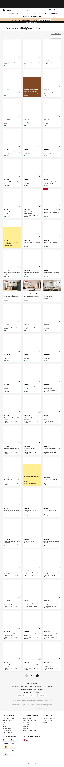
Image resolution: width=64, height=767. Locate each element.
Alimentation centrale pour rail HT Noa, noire (31, 443)
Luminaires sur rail (20, 18)
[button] (19, 50)
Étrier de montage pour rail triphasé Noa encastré (12, 504)
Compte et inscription (7, 726)
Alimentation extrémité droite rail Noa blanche (32, 56)
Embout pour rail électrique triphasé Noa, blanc (51, 56)
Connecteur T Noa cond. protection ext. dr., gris (12, 206)
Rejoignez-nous (26, 720)
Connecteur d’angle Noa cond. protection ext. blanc (50, 381)
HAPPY (45, 14)
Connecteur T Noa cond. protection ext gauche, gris (31, 267)
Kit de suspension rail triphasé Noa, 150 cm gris (51, 321)
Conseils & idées (32, 724)
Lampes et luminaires (6, 18)
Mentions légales (46, 716)
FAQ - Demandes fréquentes (9, 712)
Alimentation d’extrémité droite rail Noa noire (11, 443)
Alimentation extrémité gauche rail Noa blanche (11, 56)
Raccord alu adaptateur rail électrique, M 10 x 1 (30, 628)
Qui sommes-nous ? (27, 712)
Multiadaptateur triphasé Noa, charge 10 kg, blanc (12, 146)
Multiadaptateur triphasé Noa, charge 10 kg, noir (12, 86)
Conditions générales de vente (49, 712)
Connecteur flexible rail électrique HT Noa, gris (32, 381)
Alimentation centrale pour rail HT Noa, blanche (11, 412)
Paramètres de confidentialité (12, 755)
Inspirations (25, 724)
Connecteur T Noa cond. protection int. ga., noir (12, 659)
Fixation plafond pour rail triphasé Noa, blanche (31, 116)
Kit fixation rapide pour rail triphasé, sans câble (51, 566)
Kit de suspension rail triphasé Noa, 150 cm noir (31, 351)
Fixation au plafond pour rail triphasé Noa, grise (51, 116)
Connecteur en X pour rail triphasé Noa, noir (11, 321)
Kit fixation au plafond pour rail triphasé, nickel (11, 566)
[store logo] (8, 4)
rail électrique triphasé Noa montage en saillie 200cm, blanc (51, 146)
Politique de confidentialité (46, 700)
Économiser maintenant (9, 239)
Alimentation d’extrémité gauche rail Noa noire (12, 116)
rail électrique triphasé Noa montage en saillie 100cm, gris (12, 628)
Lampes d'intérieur (13, 18)
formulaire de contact (23, 700)
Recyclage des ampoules (32, 757)
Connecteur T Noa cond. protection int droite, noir (12, 535)
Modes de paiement (7, 722)
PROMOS (54, 7)
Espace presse (26, 722)
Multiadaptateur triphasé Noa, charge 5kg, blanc (51, 597)
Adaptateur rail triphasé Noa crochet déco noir (12, 474)
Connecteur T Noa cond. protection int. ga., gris (12, 351)
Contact (4, 716)
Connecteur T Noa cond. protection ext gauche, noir (31, 504)
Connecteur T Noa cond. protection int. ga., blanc (51, 412)
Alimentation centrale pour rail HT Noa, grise (31, 535)
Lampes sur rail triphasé (27, 18)
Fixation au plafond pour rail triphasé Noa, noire (32, 566)
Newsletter (25, 714)
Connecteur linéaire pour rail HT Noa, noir (12, 176)
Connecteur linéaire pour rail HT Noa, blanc (51, 86)
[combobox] (30, 3)
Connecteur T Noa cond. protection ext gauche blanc (51, 659)
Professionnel (26, 718)
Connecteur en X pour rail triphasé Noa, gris (51, 267)
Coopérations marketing (28, 716)
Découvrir (26, 88)
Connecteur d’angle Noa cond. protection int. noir (10, 597)
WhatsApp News (32, 714)
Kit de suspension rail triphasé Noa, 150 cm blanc (31, 176)
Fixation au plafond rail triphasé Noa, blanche (51, 443)
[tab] (7, 27)
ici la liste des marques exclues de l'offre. (40, 701)
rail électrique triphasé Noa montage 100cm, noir (32, 237)
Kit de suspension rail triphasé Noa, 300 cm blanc (51, 207)
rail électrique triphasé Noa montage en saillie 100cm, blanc (32, 206)
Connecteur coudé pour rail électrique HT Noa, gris (49, 176)
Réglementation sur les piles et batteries (50, 755)
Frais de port (6, 718)
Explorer (46, 292)
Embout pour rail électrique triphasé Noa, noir (32, 321)
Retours (4, 720)
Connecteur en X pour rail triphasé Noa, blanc (11, 381)
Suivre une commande (8, 714)
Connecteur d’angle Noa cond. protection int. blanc (50, 628)
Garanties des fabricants (8, 724)
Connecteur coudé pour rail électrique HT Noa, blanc (49, 504)
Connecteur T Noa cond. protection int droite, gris (51, 351)
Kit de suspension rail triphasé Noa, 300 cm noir (51, 237)
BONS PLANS (34, 10)
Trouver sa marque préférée (30, 477)
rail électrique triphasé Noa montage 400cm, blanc (32, 146)
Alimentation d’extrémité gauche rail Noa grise (51, 535)
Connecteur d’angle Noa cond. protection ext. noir (50, 474)
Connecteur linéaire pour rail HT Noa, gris (32, 659)
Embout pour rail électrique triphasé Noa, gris (12, 267)
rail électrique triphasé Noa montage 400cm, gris (32, 412)
